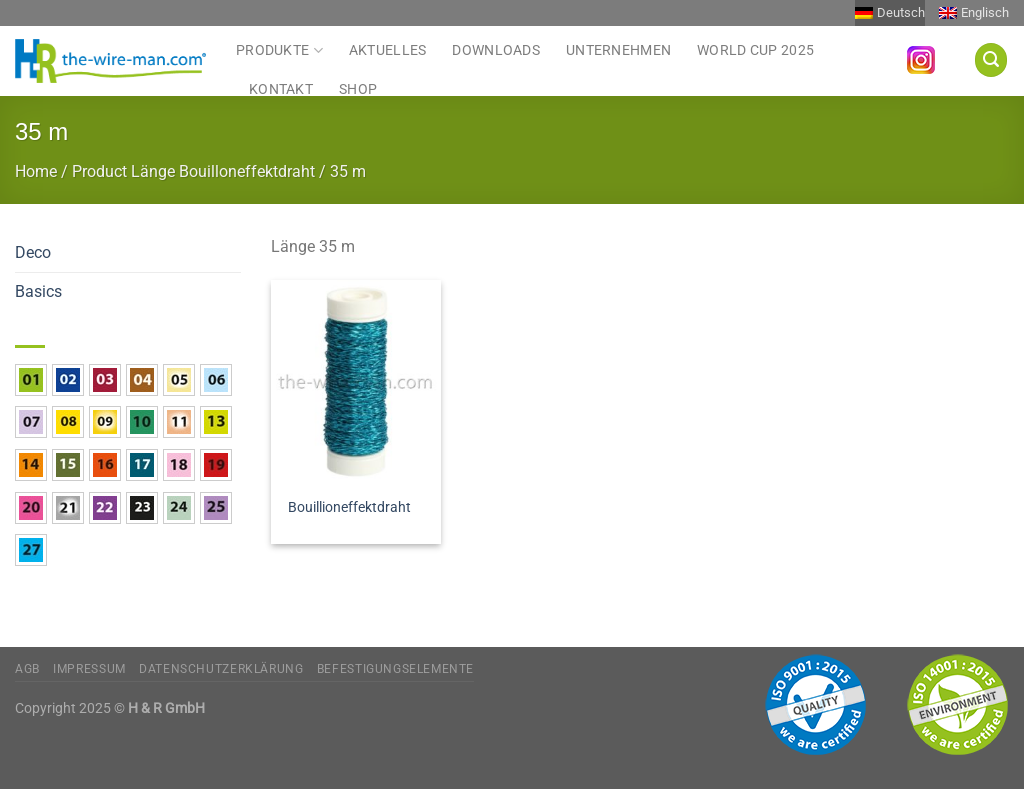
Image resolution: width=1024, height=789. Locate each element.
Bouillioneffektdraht (349, 507)
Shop (358, 89)
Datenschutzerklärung (221, 669)
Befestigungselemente (395, 669)
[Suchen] (991, 60)
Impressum (89, 669)
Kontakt (281, 89)
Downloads (496, 50)
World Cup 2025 (755, 50)
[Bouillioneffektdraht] (356, 382)
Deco (33, 252)
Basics (38, 291)
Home (36, 171)
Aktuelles (388, 50)
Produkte (279, 50)
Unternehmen (618, 50)
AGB (27, 669)
